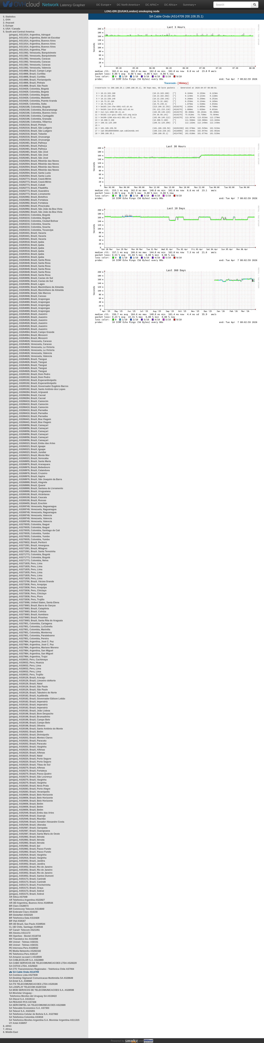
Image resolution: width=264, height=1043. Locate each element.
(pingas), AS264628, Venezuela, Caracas (30, 341)
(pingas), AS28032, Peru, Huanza (26, 662)
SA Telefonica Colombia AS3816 (26, 1017)
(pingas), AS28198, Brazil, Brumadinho (29, 716)
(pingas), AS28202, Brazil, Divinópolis (29, 734)
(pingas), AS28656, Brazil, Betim (26, 803)
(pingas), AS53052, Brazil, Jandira (27, 861)
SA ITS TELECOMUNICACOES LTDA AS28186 (33, 984)
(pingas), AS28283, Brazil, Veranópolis (29, 791)
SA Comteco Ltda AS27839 (23, 975)
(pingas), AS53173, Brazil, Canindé (27, 879)
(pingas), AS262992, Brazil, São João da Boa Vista (35, 209)
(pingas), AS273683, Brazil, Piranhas (28, 617)
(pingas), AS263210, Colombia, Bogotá (29, 215)
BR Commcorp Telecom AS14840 (26, 909)
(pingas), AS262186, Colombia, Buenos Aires (33, 113)
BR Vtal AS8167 (17, 921)
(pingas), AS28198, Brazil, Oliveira (27, 725)
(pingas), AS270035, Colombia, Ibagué (29, 524)
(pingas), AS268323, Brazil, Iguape (27, 446)
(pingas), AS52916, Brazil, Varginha (27, 855)
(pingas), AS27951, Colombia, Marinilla (29, 629)
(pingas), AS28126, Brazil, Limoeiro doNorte (32, 680)
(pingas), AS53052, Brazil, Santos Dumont (31, 876)
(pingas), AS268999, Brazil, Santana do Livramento (36, 488)
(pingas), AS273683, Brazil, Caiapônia (29, 608)
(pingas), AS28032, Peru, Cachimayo (28, 659)
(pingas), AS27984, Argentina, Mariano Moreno (34, 647)
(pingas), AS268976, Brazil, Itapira (27, 476)
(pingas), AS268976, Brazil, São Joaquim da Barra (35, 479)
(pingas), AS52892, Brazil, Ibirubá (26, 837)
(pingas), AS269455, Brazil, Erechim (28, 503)
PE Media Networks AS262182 (25, 951)
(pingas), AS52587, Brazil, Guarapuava (29, 831)
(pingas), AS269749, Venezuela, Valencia (30, 515)
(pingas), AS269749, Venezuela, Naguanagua (32, 506)
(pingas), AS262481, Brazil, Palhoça (28, 143)
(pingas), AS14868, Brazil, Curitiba (27, 73)
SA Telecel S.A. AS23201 (22, 1011)
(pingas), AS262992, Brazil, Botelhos (28, 197)
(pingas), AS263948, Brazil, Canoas (27, 296)
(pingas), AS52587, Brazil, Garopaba (28, 828)
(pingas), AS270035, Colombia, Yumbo (29, 533)
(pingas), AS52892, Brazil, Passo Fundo (30, 849)
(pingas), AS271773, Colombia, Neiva (28, 560)
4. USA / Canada (11, 28)
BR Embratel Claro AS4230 (23, 912)
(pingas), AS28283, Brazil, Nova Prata (29, 785)
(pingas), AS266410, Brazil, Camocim (28, 401)
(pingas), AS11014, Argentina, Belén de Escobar (34, 37)
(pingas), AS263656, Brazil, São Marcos (30, 293)
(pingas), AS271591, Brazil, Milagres (28, 548)
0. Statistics (9, 16)
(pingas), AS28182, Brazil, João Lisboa (29, 710)
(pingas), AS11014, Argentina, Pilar (27, 49)
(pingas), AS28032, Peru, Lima (25, 665)
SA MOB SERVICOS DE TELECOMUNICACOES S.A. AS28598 (41, 990)
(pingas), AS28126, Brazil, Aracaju (27, 677)
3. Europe (8, 25)
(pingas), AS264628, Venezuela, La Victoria (31, 347)
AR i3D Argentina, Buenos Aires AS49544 (31, 903)
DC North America (128, 4)
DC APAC (152, 4)
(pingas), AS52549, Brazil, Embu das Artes (31, 812)
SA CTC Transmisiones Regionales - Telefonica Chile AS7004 (41, 969)
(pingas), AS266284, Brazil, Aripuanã (28, 392)
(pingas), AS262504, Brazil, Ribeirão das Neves (34, 161)
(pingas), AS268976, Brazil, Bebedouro (29, 467)
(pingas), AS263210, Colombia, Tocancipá (31, 230)
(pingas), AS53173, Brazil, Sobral (26, 891)
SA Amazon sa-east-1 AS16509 (25, 957)
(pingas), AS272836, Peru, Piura (26, 596)
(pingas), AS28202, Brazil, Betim (26, 731)
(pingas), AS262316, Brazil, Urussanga (29, 137)
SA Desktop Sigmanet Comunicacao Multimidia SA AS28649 (41, 978)
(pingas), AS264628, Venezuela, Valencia (30, 353)
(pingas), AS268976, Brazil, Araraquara (29, 464)
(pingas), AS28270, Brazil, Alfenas (27, 767)
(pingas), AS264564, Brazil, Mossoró (28, 335)
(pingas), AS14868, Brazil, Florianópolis (30, 79)
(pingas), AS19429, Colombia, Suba (27, 104)
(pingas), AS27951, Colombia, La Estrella (30, 626)
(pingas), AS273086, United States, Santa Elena (34, 602)
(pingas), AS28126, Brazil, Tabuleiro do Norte (33, 692)
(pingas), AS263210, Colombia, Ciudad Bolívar (33, 221)
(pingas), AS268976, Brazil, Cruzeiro (28, 473)
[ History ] (183, 83)
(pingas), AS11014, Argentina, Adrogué (29, 34)
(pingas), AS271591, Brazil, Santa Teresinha (32, 551)
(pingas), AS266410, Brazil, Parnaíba (28, 410)
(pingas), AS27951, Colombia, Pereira (29, 638)
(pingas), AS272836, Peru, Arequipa (28, 584)
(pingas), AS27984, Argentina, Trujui (28, 656)
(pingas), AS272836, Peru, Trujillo (26, 599)
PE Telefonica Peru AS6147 (23, 954)
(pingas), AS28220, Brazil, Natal (25, 755)
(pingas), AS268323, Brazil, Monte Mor (29, 455)
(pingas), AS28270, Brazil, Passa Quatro (30, 773)
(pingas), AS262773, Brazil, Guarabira (29, 191)
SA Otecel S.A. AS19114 (21, 999)
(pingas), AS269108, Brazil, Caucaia (28, 497)
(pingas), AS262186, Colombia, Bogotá (29, 107)
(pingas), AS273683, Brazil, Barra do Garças (32, 605)
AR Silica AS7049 (18, 897)
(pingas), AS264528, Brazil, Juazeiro (28, 314)
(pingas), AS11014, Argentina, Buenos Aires (32, 40)
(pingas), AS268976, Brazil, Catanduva (29, 470)
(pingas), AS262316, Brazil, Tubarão (28, 134)
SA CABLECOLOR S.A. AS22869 (26, 960)
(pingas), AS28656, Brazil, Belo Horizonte (31, 794)
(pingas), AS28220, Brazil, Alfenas (27, 749)
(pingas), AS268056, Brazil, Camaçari (28, 425)
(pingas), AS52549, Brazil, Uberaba (27, 825)
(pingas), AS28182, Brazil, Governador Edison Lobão (37, 698)
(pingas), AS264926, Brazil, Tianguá (28, 359)
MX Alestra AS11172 (20, 933)
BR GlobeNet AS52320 (21, 915)
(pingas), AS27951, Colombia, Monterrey (30, 632)
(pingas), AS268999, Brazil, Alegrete (28, 482)
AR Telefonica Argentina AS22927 (27, 900)
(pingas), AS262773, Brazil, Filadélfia (28, 188)
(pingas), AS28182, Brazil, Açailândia (28, 695)
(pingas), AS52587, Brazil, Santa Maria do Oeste (34, 834)
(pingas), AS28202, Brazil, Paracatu (27, 740)
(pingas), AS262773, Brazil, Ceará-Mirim (30, 179)
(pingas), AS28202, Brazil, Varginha (27, 746)
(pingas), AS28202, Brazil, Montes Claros (30, 737)
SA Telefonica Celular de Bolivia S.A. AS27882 (33, 1014)
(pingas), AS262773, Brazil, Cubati (27, 185)
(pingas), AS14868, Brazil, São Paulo (28, 85)
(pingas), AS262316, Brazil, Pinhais (27, 125)
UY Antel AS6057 (18, 1023)
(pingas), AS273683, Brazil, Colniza (27, 611)
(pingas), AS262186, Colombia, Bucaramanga (33, 110)
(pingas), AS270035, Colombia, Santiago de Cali (34, 530)
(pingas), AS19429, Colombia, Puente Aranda (33, 101)
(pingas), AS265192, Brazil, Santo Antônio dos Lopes (37, 389)
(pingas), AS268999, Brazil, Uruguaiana (30, 491)
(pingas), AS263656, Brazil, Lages (27, 284)
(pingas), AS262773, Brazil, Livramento (29, 194)
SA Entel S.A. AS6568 (20, 981)
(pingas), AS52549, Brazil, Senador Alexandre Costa (36, 822)
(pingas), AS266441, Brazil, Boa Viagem (30, 419)
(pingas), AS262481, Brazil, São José (28, 152)
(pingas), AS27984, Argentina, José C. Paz (31, 641)
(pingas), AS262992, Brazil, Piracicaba (29, 206)
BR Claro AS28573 (18, 906)
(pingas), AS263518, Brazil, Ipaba (26, 242)
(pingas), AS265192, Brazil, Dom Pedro (29, 374)
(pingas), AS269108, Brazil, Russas (27, 500)
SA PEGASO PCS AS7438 (22, 1002)
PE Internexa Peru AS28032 (23, 948)
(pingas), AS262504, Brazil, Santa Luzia (30, 173)
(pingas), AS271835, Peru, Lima (25, 563)
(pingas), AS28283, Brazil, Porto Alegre (29, 788)
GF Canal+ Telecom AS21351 (24, 930)
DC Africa (170, 4)
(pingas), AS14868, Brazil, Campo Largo (30, 70)
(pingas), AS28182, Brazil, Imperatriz (28, 701)
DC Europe (103, 4)
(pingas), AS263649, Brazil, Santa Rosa (29, 260)
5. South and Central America (18, 31)
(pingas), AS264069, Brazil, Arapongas (29, 299)
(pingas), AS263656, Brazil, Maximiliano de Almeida (36, 287)
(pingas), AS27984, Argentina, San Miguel (31, 650)
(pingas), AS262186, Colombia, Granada (30, 119)
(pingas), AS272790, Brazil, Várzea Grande (31, 581)
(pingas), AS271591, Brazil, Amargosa (29, 545)
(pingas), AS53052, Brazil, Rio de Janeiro (30, 867)
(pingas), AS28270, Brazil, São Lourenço (30, 776)
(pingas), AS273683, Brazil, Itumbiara (28, 614)
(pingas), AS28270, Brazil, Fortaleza (28, 770)
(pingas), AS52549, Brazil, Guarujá (27, 815)
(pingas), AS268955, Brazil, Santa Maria (30, 461)
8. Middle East (10, 1032)
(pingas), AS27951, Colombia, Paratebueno (32, 635)
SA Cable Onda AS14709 (26, 972)
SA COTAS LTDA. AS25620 (23, 966)
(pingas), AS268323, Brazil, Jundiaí (27, 452)
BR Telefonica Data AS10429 (24, 918)
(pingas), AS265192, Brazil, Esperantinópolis (32, 380)
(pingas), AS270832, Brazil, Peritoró (28, 542)
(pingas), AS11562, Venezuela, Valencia (30, 67)
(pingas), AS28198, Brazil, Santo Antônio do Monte (36, 728)
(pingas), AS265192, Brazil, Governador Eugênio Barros (38, 386)
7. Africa (7, 1029)
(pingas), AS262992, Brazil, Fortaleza (28, 200)
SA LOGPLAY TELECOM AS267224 (27, 987)
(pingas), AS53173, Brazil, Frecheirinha (29, 885)
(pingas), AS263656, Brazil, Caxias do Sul (31, 278)
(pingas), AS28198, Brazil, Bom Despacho (31, 713)
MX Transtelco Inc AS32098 (23, 939)
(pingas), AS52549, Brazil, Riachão (27, 819)
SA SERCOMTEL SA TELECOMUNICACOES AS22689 (37, 1005)
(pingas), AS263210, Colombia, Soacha (29, 224)
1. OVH (6, 19)
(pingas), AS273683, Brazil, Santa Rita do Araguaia (36, 620)
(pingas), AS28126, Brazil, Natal (25, 683)
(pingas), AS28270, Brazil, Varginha (27, 779)
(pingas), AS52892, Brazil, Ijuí (24, 846)
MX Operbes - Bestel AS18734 (25, 936)
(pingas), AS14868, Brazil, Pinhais (27, 82)
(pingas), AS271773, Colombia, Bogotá (29, 554)
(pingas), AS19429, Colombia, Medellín (29, 98)
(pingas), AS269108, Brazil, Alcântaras (29, 494)
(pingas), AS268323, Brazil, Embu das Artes (32, 443)
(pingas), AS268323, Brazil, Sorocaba (28, 458)
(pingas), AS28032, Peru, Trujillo (26, 674)
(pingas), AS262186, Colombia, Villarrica (30, 122)
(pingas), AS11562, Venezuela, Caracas (29, 58)
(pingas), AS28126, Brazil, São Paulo (28, 686)
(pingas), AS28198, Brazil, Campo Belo (29, 719)
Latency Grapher (63, 4)
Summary (189, 4)
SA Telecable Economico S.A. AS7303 (29, 1008)
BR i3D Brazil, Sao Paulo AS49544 (27, 924)
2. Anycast (8, 22)
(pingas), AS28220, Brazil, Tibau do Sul (29, 764)
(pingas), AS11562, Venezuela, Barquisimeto (32, 52)
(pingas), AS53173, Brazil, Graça (26, 888)
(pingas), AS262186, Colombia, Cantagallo (31, 116)
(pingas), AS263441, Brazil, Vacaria (27, 233)
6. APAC (7, 1026)
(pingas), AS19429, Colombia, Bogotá (29, 88)
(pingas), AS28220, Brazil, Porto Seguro (30, 758)
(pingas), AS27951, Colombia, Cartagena (30, 623)
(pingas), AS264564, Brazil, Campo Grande (31, 332)
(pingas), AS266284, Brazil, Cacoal (27, 395)
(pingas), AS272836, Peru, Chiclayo (27, 590)
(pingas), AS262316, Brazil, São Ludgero (30, 128)
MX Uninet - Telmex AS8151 (23, 942)
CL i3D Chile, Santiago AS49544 (26, 927)
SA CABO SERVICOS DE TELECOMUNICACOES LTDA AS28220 (43, 963)
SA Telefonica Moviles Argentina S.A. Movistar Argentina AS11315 (44, 1020)
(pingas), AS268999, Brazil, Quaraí (27, 485)
